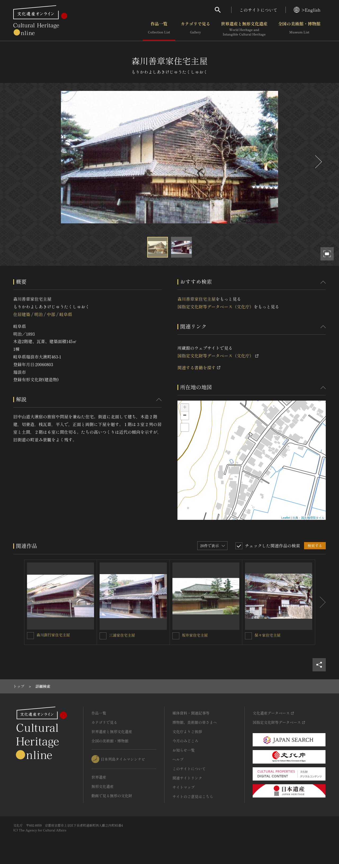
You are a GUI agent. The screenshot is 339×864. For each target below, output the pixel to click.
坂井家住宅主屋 (195, 635)
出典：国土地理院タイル (308, 517)
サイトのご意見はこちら (192, 796)
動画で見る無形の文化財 (111, 795)
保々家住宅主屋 (267, 635)
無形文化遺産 (102, 786)
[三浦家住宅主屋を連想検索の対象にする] (103, 635)
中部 (51, 314)
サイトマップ (183, 787)
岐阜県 (65, 314)
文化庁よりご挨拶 (187, 731)
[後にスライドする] (318, 162)
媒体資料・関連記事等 (190, 713)
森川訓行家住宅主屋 (53, 634)
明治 (38, 314)
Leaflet (285, 517)
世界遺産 (98, 777)
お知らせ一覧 (183, 750)
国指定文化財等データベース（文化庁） (215, 306)
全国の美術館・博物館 (299, 28)
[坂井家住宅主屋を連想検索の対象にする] (175, 635)
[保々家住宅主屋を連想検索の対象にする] (248, 635)
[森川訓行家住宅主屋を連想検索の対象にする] (30, 635)
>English (307, 10)
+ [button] (184, 408)
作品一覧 (159, 28)
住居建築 (21, 314)
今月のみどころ (185, 740)
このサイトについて (258, 10)
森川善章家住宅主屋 (196, 299)
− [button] (184, 416)
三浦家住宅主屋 (122, 635)
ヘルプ (178, 759)
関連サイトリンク (187, 778)
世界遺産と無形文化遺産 (244, 28)
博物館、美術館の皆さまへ (194, 722)
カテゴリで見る (195, 28)
